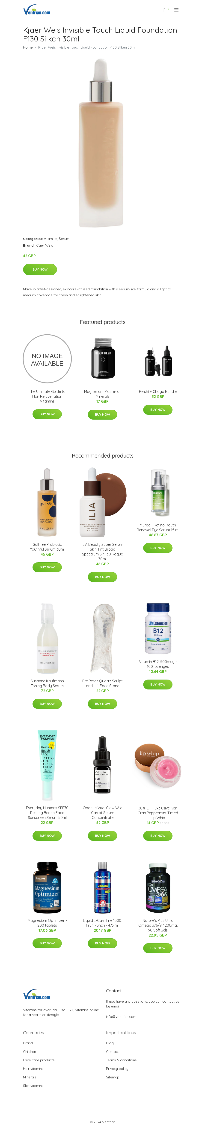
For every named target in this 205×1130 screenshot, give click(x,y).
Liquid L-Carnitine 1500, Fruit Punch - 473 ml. (102, 923)
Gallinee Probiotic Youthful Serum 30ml (47, 547)
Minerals (29, 1077)
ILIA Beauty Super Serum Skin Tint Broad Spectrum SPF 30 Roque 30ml (102, 551)
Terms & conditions (121, 1060)
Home (28, 47)
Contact (112, 1051)
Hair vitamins (33, 1068)
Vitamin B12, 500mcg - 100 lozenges (158, 664)
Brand (28, 1043)
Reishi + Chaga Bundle (158, 391)
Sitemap (112, 1077)
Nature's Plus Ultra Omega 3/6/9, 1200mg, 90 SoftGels (158, 925)
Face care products (39, 1060)
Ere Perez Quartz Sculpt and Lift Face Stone (102, 683)
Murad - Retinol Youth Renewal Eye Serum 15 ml (158, 527)
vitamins (50, 239)
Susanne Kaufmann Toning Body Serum (47, 683)
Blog (110, 1043)
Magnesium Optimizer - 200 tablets (47, 923)
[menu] (176, 9)
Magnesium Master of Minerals (102, 394)
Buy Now (40, 269)
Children (29, 1051)
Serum (64, 239)
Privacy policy (117, 1068)
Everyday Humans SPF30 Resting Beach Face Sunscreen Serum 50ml (47, 813)
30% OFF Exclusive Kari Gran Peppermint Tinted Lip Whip (158, 813)
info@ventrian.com (121, 1016)
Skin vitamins (33, 1085)
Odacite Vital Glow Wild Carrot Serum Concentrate (102, 813)
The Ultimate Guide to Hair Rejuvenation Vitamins (47, 396)
